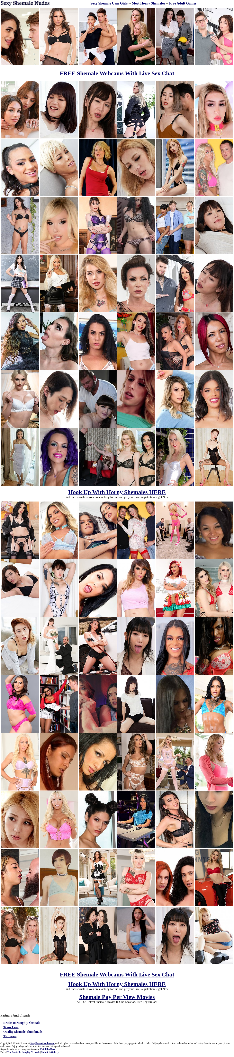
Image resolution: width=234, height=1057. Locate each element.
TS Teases (9, 1036)
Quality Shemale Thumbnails (22, 1031)
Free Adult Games (183, 3)
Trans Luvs (11, 1027)
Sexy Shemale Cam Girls (109, 3)
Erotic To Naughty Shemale (21, 1022)
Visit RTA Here (47, 1049)
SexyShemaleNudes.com (42, 1043)
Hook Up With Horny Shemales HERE (117, 492)
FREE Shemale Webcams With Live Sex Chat (117, 73)
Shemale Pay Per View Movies (117, 997)
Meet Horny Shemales (148, 3)
